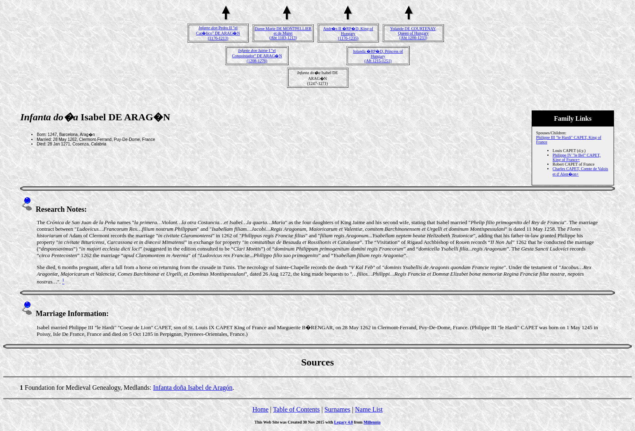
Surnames (337, 409)
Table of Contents (296, 409)
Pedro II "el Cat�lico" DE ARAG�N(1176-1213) (218, 33)
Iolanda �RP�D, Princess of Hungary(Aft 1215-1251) (378, 56)
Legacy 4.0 (343, 422)
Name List (369, 409)
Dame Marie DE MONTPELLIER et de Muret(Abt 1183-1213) (282, 33)
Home (260, 409)
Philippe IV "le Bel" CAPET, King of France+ (576, 157)
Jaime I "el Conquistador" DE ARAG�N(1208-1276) (257, 55)
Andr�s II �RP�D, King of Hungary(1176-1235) (348, 33)
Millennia (372, 422)
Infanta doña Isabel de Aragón (193, 387)
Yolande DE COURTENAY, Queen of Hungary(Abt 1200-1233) (413, 33)
